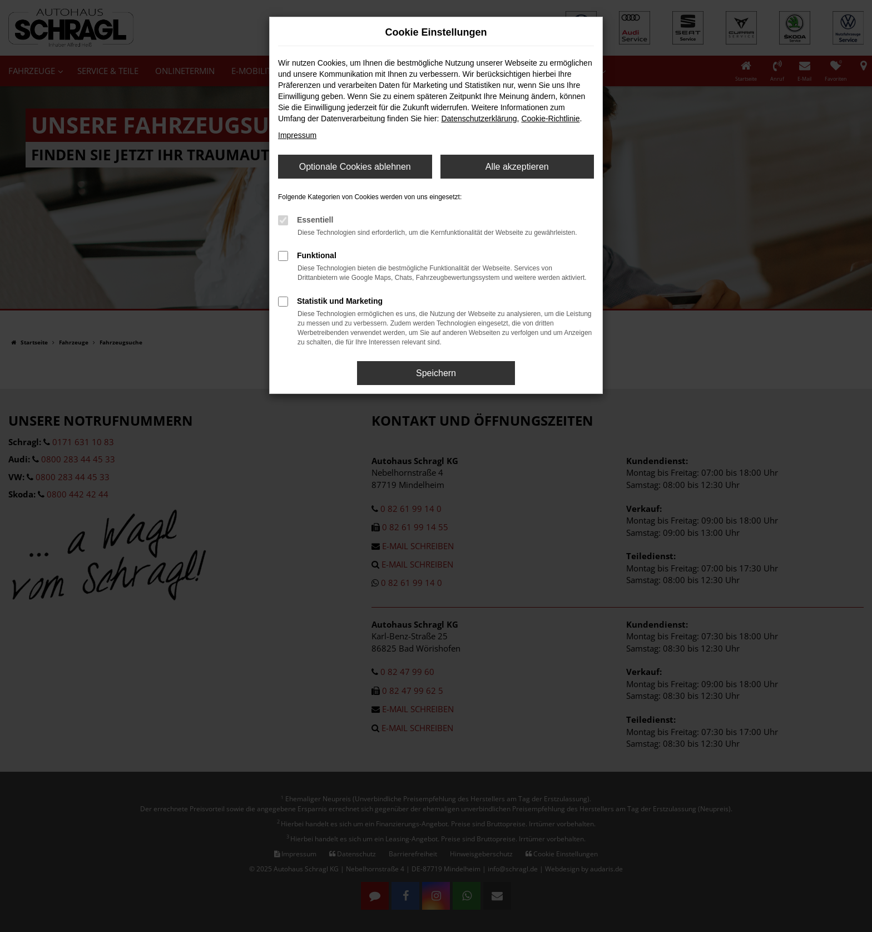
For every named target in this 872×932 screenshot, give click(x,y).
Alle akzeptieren (517, 166)
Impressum (297, 135)
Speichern (436, 373)
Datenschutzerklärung (479, 118)
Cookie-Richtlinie (550, 118)
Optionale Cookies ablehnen (355, 166)
